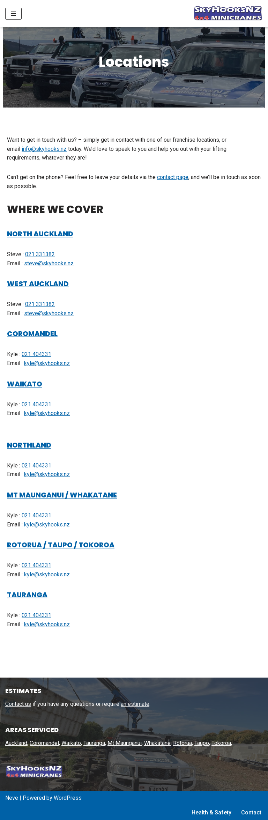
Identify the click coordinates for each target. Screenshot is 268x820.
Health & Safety (211, 813)
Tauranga (94, 743)
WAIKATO (24, 385)
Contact (251, 813)
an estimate (135, 704)
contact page (172, 178)
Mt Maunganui (124, 743)
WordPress (68, 798)
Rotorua (182, 743)
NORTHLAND (29, 446)
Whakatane (157, 743)
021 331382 (40, 255)
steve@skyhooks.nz (49, 264)
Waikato (71, 743)
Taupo (201, 743)
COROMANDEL (32, 334)
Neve (11, 798)
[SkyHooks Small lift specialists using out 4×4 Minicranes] (226, 13)
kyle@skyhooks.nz (47, 364)
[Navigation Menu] (13, 14)
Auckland (16, 743)
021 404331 (36, 355)
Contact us (18, 704)
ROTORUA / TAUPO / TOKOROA (60, 546)
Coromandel (44, 743)
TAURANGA (27, 595)
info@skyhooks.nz (44, 149)
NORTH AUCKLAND (40, 234)
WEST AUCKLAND (38, 284)
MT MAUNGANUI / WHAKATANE (62, 496)
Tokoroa (221, 743)
